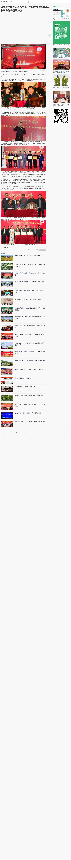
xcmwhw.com (23, 435)
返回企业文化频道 (42, 249)
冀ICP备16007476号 (63, 435)
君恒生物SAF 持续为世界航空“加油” (60, 57)
